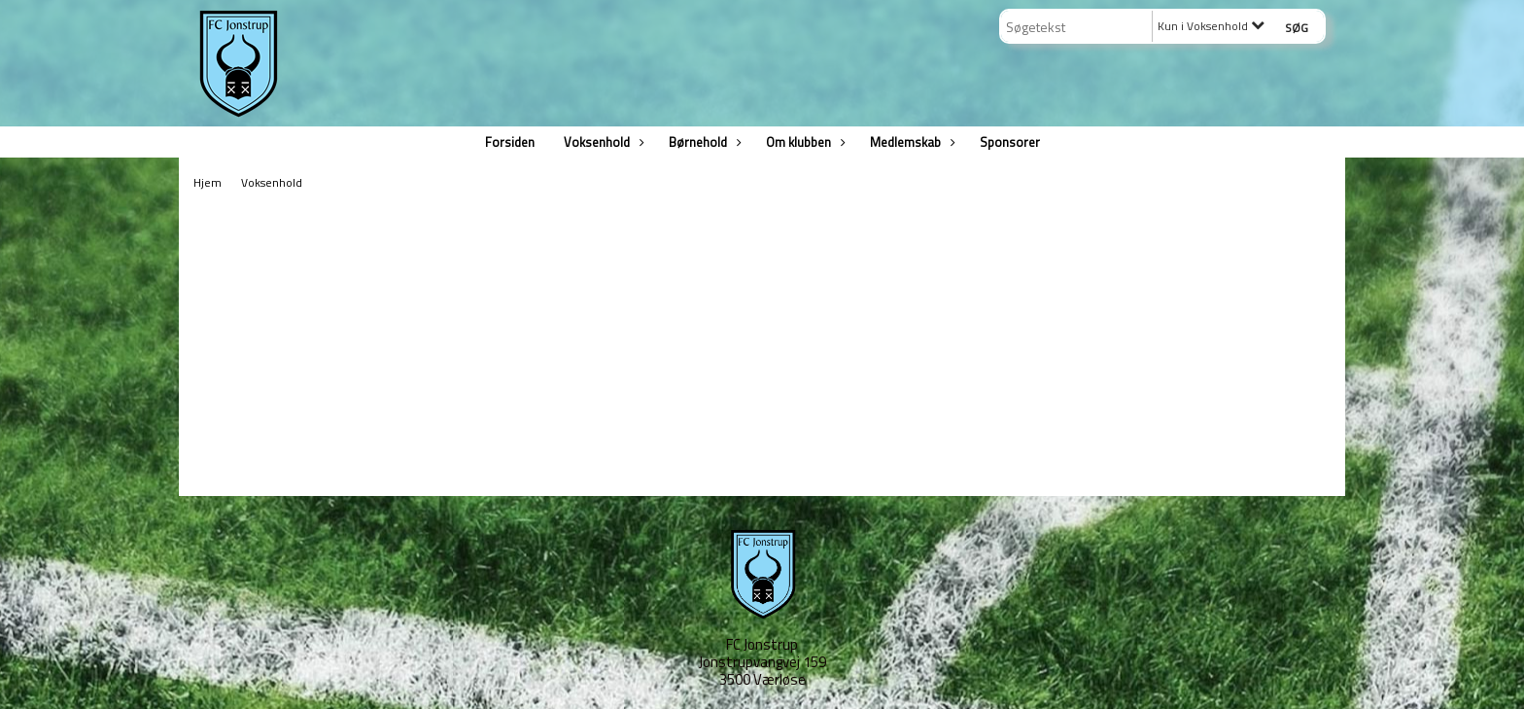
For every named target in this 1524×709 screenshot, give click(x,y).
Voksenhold (602, 142)
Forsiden (510, 142)
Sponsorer (1010, 142)
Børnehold (703, 142)
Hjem (207, 182)
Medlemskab (910, 142)
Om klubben (803, 142)
